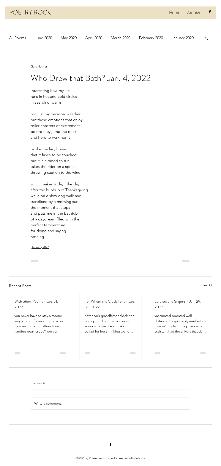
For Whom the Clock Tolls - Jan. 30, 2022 (110, 304)
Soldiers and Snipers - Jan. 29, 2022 (178, 304)
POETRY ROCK (30, 12)
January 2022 (40, 247)
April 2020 (93, 37)
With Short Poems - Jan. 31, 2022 (36, 304)
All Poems (17, 37)
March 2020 (120, 37)
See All (207, 285)
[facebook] (210, 12)
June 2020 (43, 37)
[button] (206, 38)
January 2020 (183, 37)
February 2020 (151, 37)
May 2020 (69, 37)
